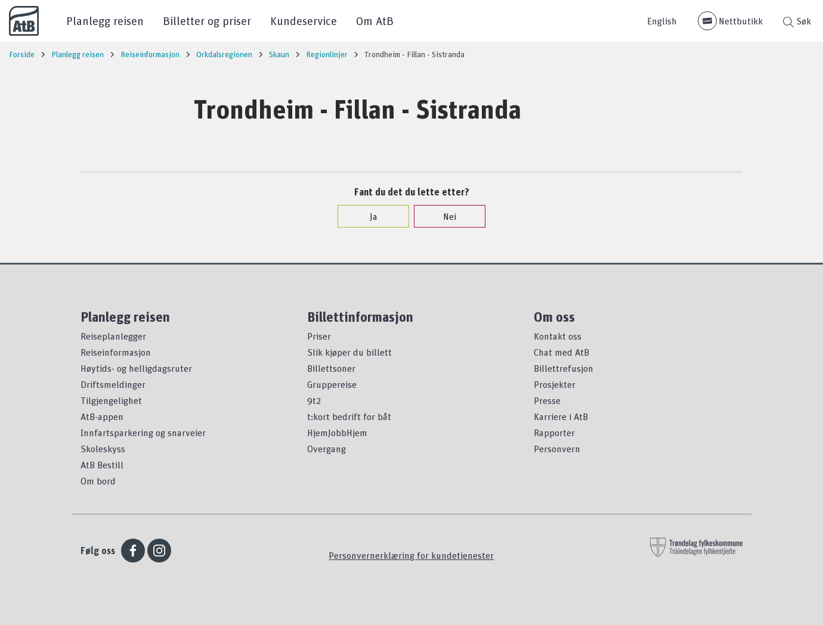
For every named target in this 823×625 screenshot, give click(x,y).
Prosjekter (555, 384)
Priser (319, 336)
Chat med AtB (561, 352)
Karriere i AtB (561, 416)
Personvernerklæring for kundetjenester (411, 555)
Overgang (326, 449)
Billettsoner (331, 368)
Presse (547, 400)
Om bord (98, 481)
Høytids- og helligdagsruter (136, 368)
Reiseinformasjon (116, 352)
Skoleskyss (103, 449)
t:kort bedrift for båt (349, 416)
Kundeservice (303, 20)
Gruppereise (332, 384)
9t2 (314, 400)
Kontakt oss (557, 336)
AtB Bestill (102, 465)
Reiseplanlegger (113, 336)
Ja (368, 216)
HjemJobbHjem (337, 433)
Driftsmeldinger (113, 384)
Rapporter (554, 433)
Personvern (557, 449)
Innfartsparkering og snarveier (143, 433)
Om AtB (375, 20)
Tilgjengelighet (111, 400)
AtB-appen (102, 416)
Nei (443, 216)
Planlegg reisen (105, 20)
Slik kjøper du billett (349, 352)
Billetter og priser (207, 20)
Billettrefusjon (563, 368)
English (662, 21)
